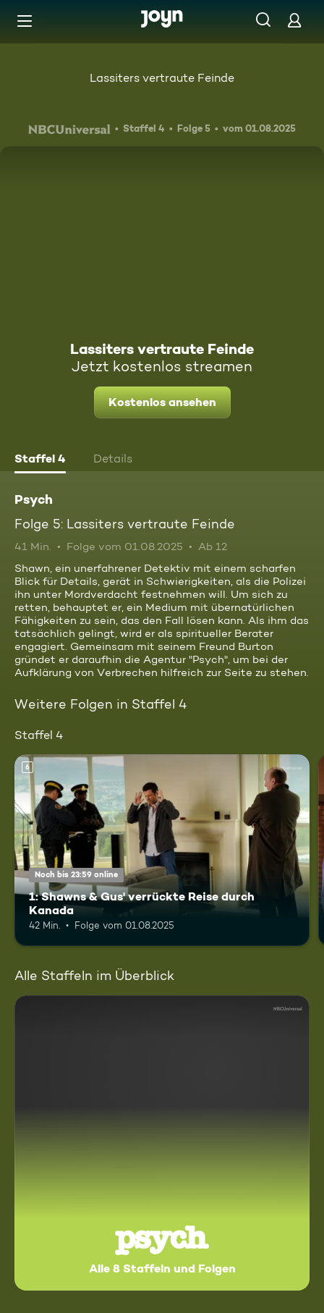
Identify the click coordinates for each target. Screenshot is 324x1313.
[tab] (40, 460)
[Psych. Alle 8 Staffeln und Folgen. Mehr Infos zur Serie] (162, 1143)
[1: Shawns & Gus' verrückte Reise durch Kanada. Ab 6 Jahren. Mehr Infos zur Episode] (162, 850)
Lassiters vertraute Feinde (162, 78)
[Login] (294, 20)
